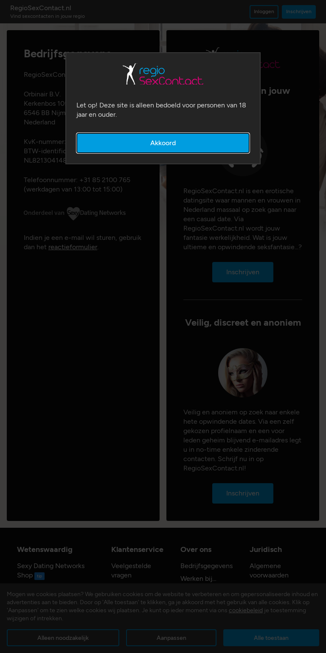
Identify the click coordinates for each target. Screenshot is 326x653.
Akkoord (163, 143)
